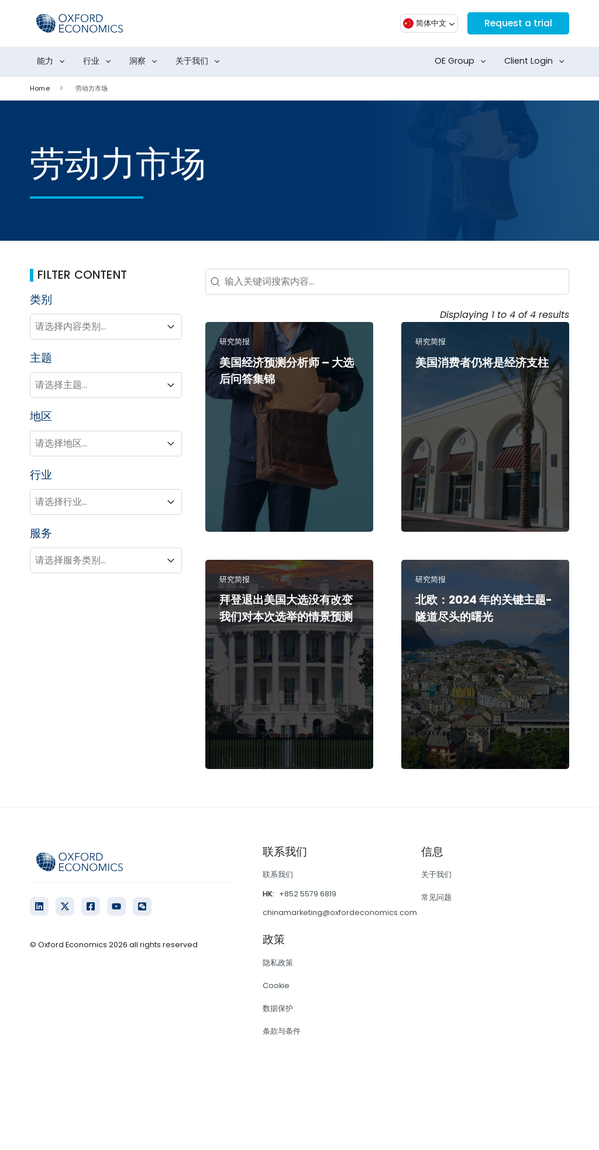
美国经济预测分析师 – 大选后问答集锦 (286, 371)
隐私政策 (278, 963)
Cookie (276, 985)
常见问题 (436, 897)
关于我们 (200, 61)
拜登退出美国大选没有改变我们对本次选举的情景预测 (286, 608)
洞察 (145, 61)
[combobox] (95, 326)
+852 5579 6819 (307, 894)
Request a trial (517, 23)
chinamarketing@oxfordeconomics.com (340, 912)
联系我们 (278, 874)
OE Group (463, 61)
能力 (53, 61)
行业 (99, 61)
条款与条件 (282, 1031)
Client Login (536, 61)
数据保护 (278, 1008)
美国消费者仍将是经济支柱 (482, 362)
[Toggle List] (170, 326)
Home (39, 88)
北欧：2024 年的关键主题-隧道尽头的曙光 (483, 608)
